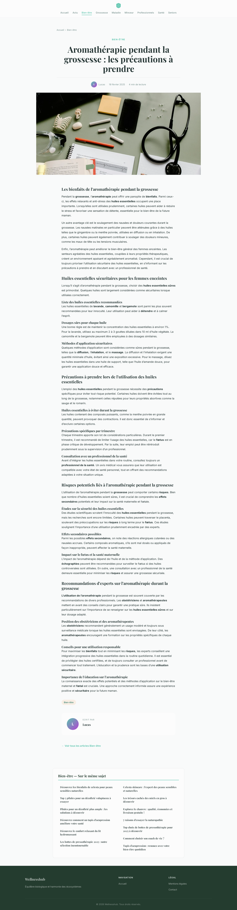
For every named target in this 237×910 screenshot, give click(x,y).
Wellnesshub (35, 879)
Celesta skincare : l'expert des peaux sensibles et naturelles (149, 788)
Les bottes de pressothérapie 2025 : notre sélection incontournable (83, 843)
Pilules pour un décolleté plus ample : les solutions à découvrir (83, 810)
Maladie (116, 12)
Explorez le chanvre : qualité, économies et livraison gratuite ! (147, 810)
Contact (173, 889)
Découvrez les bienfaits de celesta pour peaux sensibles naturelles (86, 788)
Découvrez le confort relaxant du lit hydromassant (80, 832)
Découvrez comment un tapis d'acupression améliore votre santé (85, 821)
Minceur (129, 12)
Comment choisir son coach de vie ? (143, 838)
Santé (161, 12)
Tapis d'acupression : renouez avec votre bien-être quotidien (146, 847)
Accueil (64, 12)
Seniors (172, 12)
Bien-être (87, 12)
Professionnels (145, 12)
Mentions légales (178, 883)
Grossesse (102, 12)
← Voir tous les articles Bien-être (81, 745)
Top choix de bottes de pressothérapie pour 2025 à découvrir (148, 829)
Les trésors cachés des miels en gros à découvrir (145, 799)
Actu (75, 12)
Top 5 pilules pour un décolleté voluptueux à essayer (85, 799)
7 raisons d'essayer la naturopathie (143, 820)
